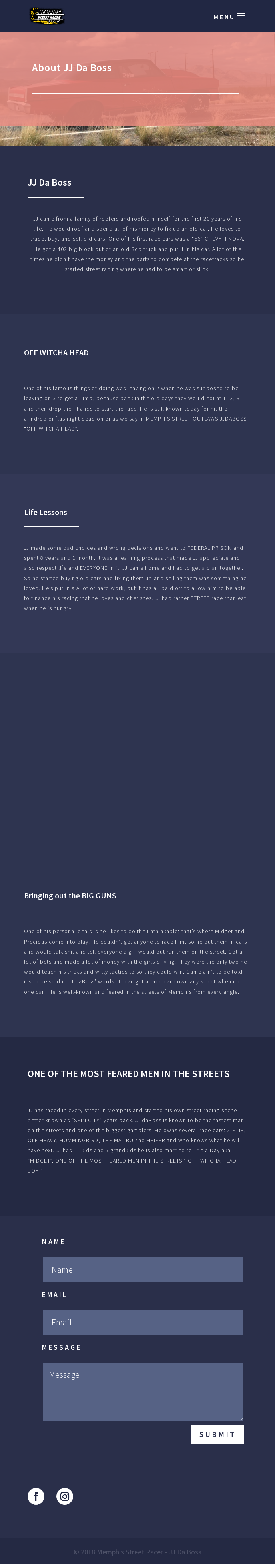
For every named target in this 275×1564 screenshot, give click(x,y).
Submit (217, 1434)
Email (55, 1294)
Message (62, 1347)
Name (54, 1241)
